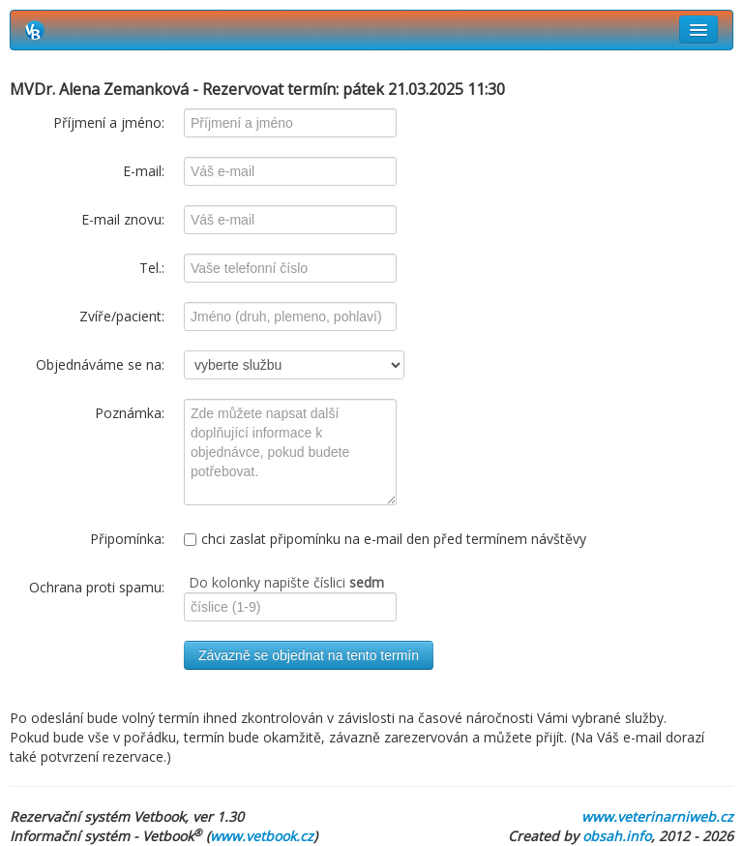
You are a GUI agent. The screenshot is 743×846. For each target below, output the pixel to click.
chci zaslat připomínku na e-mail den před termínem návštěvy (385, 538)
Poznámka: (129, 413)
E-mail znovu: (122, 219)
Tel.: (151, 267)
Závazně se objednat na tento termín (308, 655)
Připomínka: (127, 538)
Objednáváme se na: (100, 364)
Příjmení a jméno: (108, 122)
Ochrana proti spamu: (96, 587)
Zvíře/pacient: (121, 316)
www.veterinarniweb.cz (657, 816)
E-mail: (143, 171)
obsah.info (616, 836)
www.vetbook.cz (261, 836)
